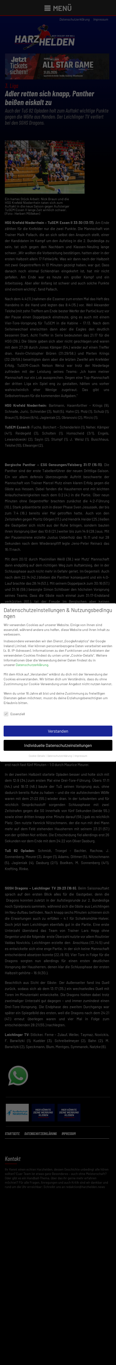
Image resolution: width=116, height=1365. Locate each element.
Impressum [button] (80, 750)
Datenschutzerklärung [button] (59, 750)
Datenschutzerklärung (32, 659)
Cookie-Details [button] (37, 750)
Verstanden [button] (58, 725)
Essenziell (14, 708)
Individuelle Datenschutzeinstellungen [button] (58, 739)
